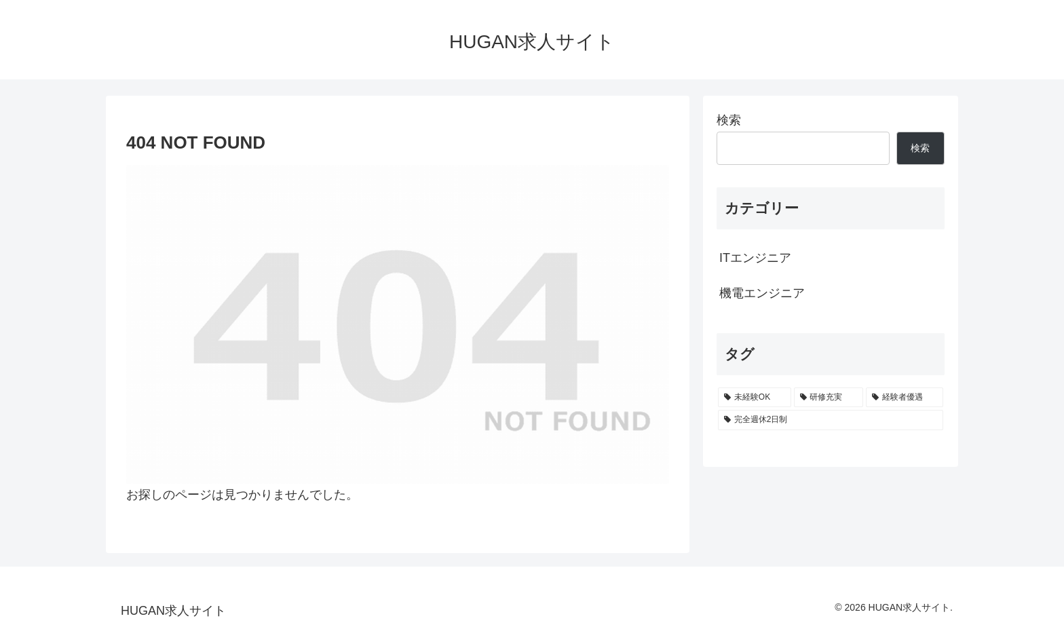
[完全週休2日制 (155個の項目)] (830, 420)
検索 (729, 120)
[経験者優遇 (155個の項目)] (904, 397)
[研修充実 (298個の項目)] (828, 397)
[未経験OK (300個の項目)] (754, 397)
